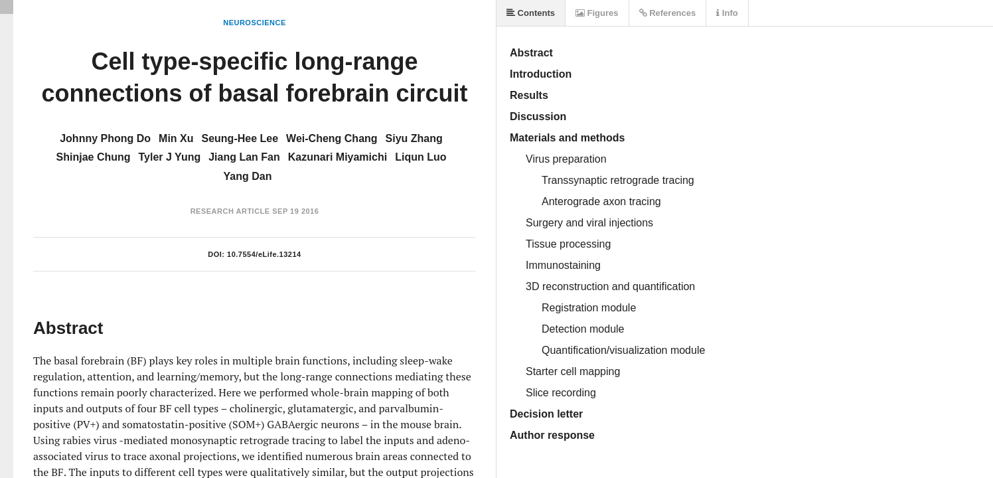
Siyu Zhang (414, 138)
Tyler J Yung (170, 157)
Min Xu (176, 138)
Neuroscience (254, 23)
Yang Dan (248, 176)
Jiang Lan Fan (244, 157)
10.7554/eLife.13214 (264, 254)
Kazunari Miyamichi (337, 157)
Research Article (230, 211)
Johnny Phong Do (105, 138)
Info (726, 13)
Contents (530, 13)
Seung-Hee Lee (240, 138)
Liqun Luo (420, 157)
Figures (597, 13)
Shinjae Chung (93, 157)
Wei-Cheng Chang (331, 138)
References (667, 13)
